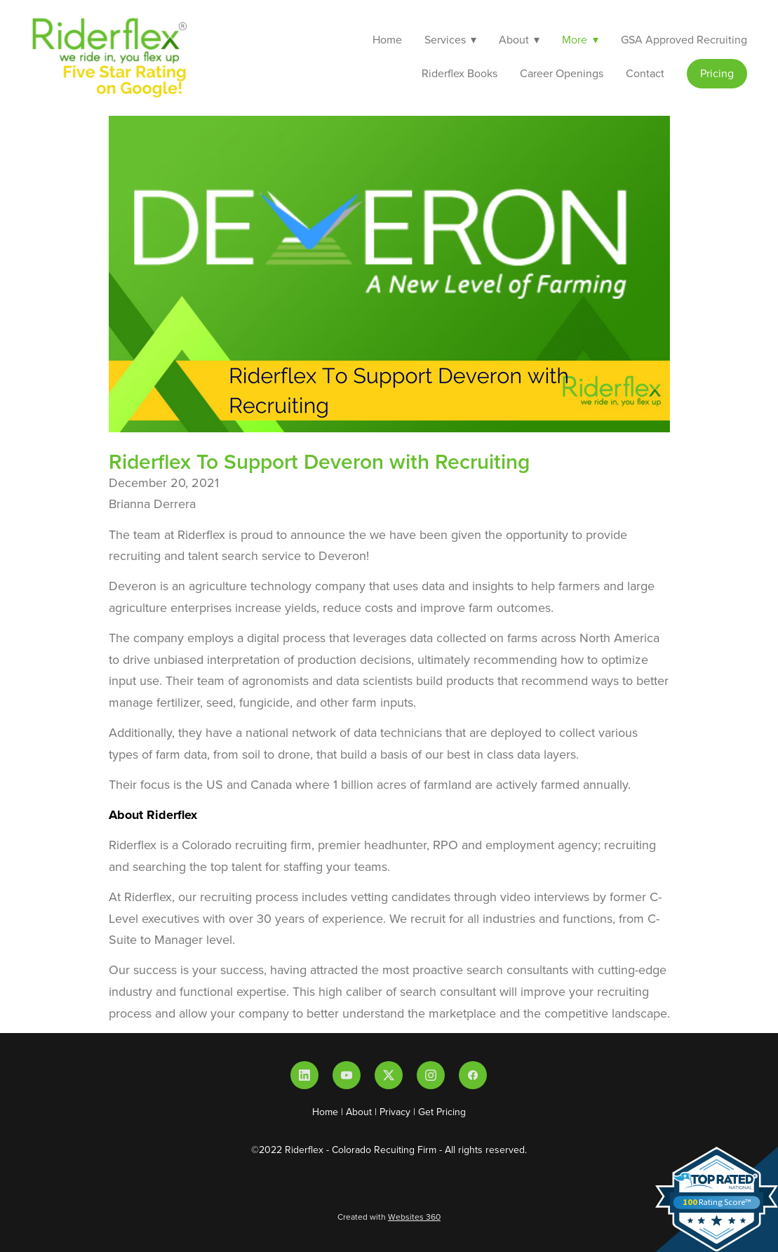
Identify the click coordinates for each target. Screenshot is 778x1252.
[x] (389, 1075)
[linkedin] (304, 1075)
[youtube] (347, 1075)
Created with (389, 1217)
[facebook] (473, 1075)
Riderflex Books (459, 73)
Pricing (717, 73)
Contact (645, 73)
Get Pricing (442, 1112)
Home (387, 39)
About (359, 1112)
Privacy (395, 1112)
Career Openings (561, 73)
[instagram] (431, 1075)
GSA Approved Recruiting (684, 39)
